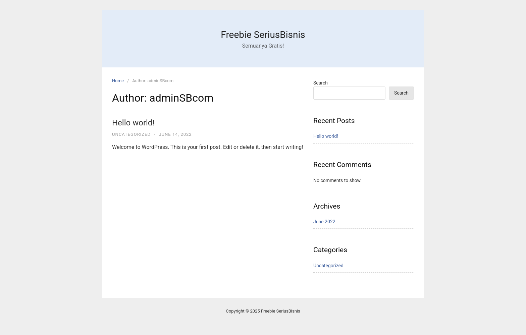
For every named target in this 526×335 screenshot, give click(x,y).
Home (118, 80)
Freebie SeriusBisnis (263, 34)
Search (320, 83)
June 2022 (324, 221)
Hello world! (133, 122)
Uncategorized (131, 134)
